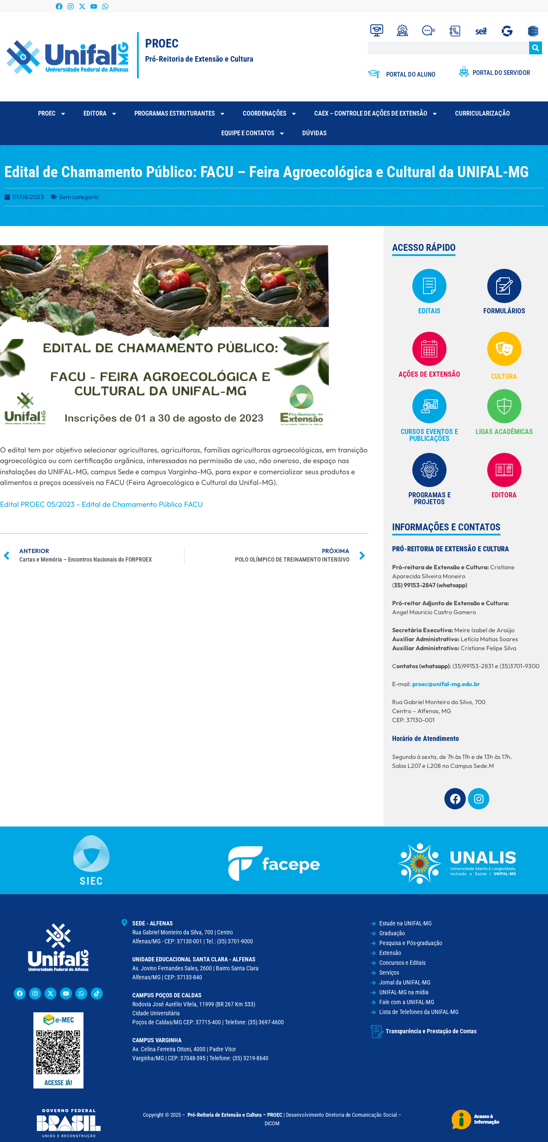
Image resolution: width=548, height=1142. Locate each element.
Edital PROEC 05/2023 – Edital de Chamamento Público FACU (101, 504)
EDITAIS (429, 311)
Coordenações (270, 113)
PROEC (52, 113)
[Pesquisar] (535, 48)
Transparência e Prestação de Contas (431, 1031)
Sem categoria (78, 197)
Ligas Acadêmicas (504, 432)
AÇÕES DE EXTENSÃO (429, 374)
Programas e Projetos (429, 498)
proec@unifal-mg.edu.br (446, 684)
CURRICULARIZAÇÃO (482, 113)
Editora (100, 113)
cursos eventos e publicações (429, 435)
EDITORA (504, 495)
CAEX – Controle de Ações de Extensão (376, 113)
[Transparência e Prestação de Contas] (377, 1031)
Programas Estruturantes (180, 113)
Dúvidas (314, 133)
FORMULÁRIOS (504, 311)
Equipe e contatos (253, 133)
